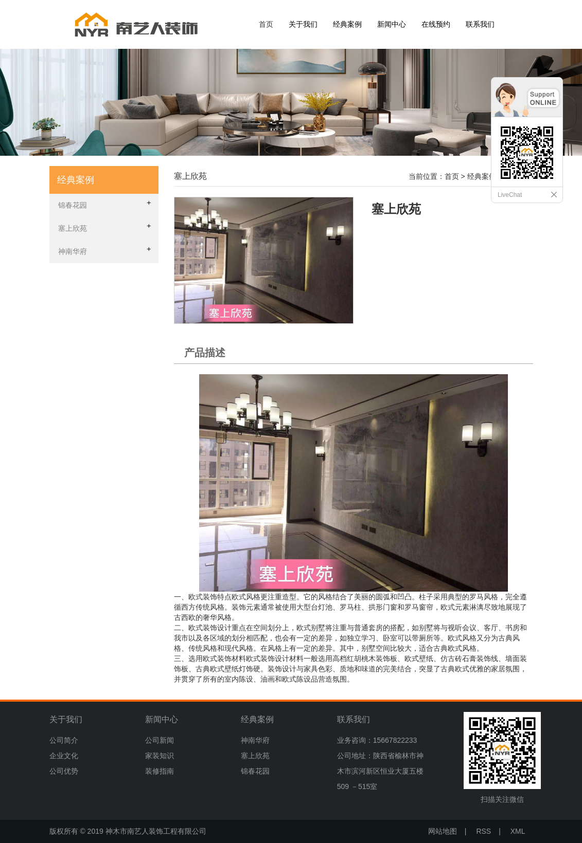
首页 (266, 24)
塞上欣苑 (255, 756)
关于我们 (303, 24)
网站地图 (442, 831)
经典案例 (347, 24)
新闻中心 (391, 24)
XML (517, 831)
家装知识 (159, 756)
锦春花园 (255, 771)
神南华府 (255, 740)
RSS (483, 831)
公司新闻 (159, 740)
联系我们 (480, 24)
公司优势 (63, 771)
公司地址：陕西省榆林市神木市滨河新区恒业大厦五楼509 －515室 (380, 771)
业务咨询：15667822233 (377, 740)
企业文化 (63, 756)
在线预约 (435, 24)
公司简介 (63, 740)
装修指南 (159, 771)
